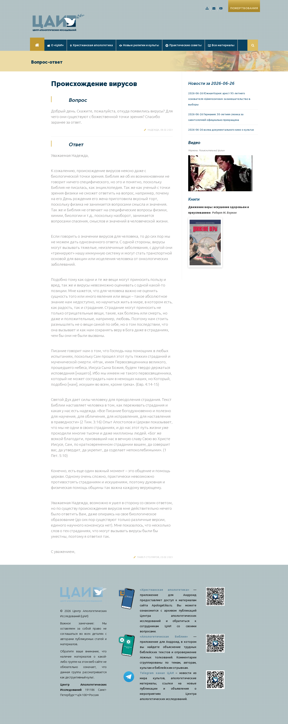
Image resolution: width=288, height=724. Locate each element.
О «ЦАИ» (55, 45)
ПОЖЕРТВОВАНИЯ (244, 8)
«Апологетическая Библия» (164, 636)
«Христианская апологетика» (164, 589)
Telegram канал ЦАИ (157, 673)
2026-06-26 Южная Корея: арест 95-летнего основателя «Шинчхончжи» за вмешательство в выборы (219, 99)
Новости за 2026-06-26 (211, 83)
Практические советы (183, 45)
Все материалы (221, 45)
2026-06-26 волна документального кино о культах (221, 129)
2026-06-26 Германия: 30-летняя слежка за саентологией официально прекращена (215, 117)
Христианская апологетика (91, 45)
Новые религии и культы (139, 45)
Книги (194, 199)
